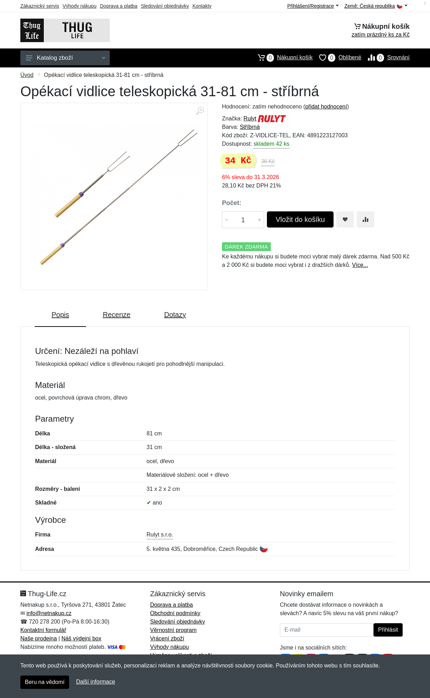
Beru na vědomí (45, 682)
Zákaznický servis (39, 6)
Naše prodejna (38, 638)
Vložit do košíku (300, 219)
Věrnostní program (173, 630)
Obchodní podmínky (175, 613)
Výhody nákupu (79, 6)
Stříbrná (250, 127)
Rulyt (249, 118)
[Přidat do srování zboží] (365, 219)
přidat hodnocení (326, 107)
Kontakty (202, 6)
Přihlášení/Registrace (312, 6)
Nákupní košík (282, 57)
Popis (60, 314)
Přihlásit (388, 630)
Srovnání (385, 57)
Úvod (26, 75)
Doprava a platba (118, 6)
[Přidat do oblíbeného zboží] (345, 219)
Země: (375, 6)
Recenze (116, 314)
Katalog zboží (65, 57)
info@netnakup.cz (48, 613)
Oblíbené (337, 57)
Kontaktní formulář (43, 630)
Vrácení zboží (167, 638)
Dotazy (175, 314)
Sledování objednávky (165, 6)
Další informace (95, 682)
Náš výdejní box (81, 638)
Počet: (231, 202)
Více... (360, 265)
